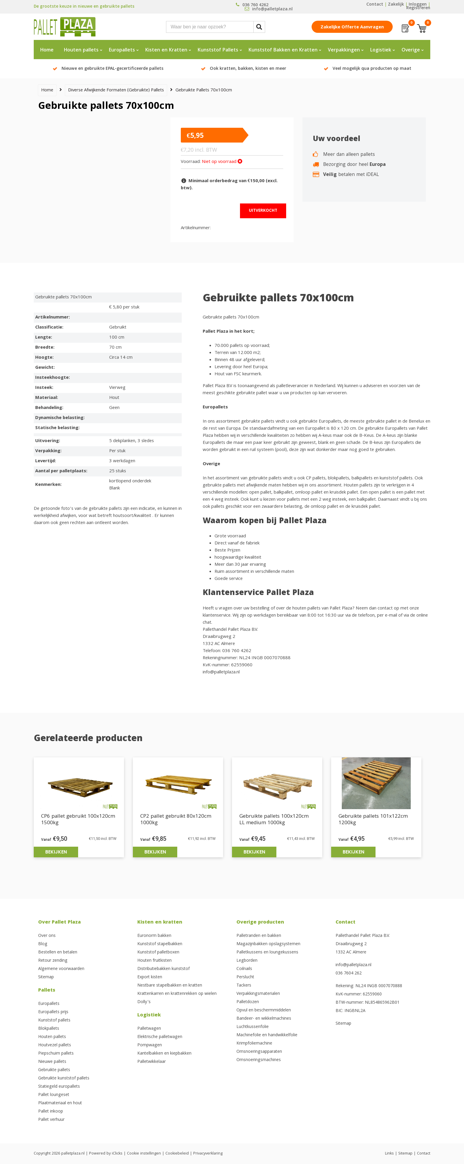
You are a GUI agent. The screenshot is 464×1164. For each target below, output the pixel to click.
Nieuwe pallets (52, 1062)
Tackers (243, 985)
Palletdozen (247, 1002)
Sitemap (46, 977)
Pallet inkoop (50, 1111)
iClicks (117, 1153)
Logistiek (380, 50)
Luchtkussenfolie (252, 1027)
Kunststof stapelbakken (159, 944)
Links (389, 1153)
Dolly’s (144, 1002)
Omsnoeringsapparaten (259, 1051)
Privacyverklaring (208, 1153)
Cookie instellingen (144, 1153)
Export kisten (149, 977)
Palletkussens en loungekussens (267, 952)
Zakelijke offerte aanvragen (352, 27)
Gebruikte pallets (54, 1070)
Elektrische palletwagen (159, 1037)
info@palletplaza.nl (353, 965)
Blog (42, 944)
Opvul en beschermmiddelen (263, 1010)
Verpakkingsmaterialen (258, 994)
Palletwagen (149, 1028)
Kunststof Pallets (218, 50)
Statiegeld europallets (59, 1086)
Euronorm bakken (154, 936)
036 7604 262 (349, 973)
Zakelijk (396, 4)
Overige (411, 50)
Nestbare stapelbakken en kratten (169, 985)
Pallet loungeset (53, 1095)
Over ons (47, 936)
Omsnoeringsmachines (258, 1060)
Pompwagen (149, 1045)
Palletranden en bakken (258, 936)
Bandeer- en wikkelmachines (263, 1018)
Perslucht (245, 977)
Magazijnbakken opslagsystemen (268, 944)
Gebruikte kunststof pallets (63, 1078)
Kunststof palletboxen (158, 952)
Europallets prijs (53, 1012)
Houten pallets (81, 50)
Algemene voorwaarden (61, 969)
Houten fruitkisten (154, 960)
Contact (374, 4)
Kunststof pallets (54, 1020)
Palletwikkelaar (151, 1062)
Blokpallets (48, 1028)
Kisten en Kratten (166, 50)
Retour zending (52, 960)
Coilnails (244, 969)
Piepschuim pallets (56, 1053)
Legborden (246, 960)
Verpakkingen (344, 50)
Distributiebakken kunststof (163, 969)
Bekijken (56, 851)
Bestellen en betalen (57, 952)
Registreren (418, 8)
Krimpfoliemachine (254, 1043)
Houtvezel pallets (54, 1045)
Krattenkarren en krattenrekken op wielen (177, 994)
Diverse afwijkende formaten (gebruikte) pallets (116, 90)
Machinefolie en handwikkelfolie (266, 1035)
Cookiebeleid (177, 1153)
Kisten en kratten (159, 923)
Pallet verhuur (51, 1119)
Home (47, 50)
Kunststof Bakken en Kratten (283, 50)
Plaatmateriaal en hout (60, 1103)
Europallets (122, 50)
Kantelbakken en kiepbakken (164, 1053)
